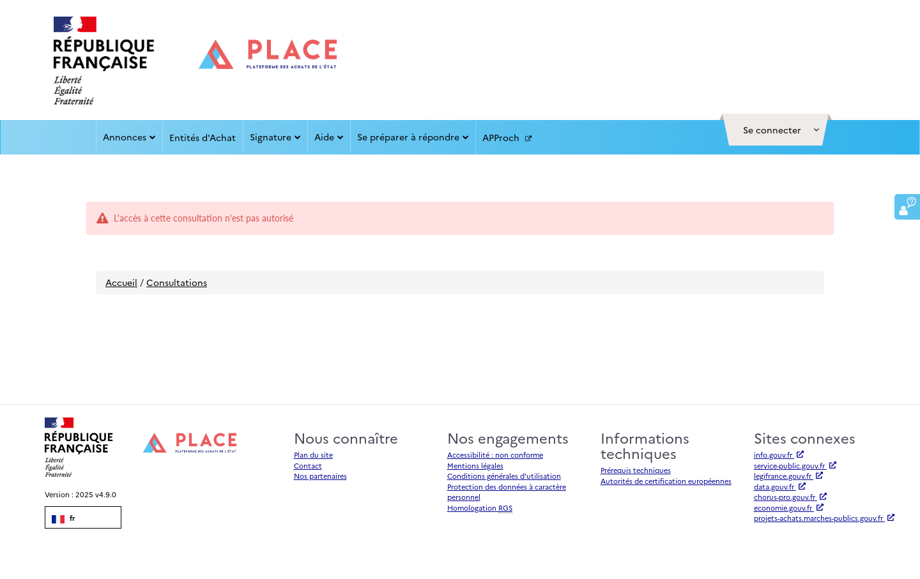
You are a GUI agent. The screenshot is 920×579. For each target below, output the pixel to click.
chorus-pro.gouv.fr (790, 497)
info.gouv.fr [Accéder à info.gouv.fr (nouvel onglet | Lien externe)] (779, 455)
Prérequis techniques (636, 470)
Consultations (176, 282)
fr (63, 518)
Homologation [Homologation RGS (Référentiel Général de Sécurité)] (479, 508)
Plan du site (313, 455)
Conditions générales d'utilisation (504, 476)
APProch (507, 138)
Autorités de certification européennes (666, 481)
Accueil (121, 282)
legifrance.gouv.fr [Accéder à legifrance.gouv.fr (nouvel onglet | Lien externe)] (788, 476)
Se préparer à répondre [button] (413, 136)
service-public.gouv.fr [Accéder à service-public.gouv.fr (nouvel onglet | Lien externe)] (795, 465)
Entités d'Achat (202, 137)
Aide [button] (329, 136)
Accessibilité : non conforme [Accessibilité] (495, 455)
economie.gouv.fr (789, 508)
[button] (775, 130)
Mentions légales (475, 465)
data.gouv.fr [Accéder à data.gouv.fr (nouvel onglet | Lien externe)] (780, 487)
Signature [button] (275, 136)
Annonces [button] (129, 136)
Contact (308, 465)
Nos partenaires (320, 476)
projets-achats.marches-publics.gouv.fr (824, 518)
